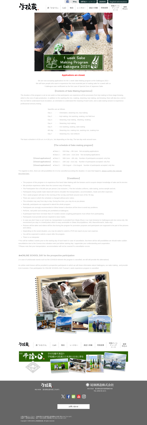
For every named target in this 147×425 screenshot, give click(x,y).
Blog (74, 2)
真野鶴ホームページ (88, 1)
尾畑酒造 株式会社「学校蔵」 (28, 6)
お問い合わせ (73, 406)
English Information (118, 1)
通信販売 (102, 1)
